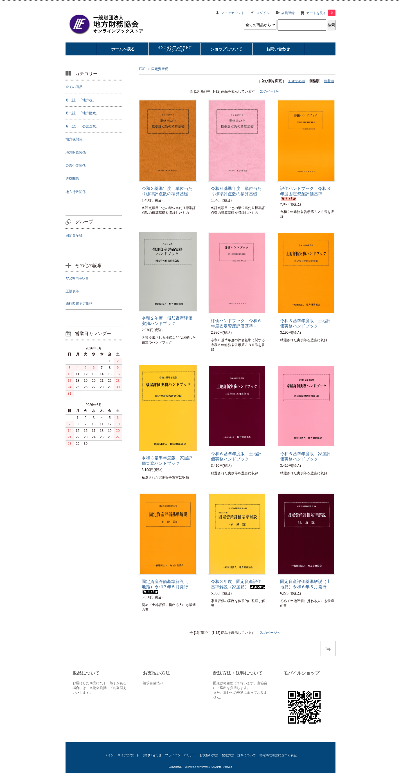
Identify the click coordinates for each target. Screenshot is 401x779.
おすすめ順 (296, 81)
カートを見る (320, 13)
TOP (142, 69)
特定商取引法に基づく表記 (278, 755)
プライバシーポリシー (180, 755)
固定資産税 (159, 69)
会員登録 (288, 13)
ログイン (263, 13)
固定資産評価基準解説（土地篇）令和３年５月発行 (167, 586)
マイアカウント (233, 13)
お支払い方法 (209, 755)
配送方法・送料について (239, 755)
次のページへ (270, 91)
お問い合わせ (152, 755)
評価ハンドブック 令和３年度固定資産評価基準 (305, 193)
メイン (109, 755)
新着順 (329, 81)
